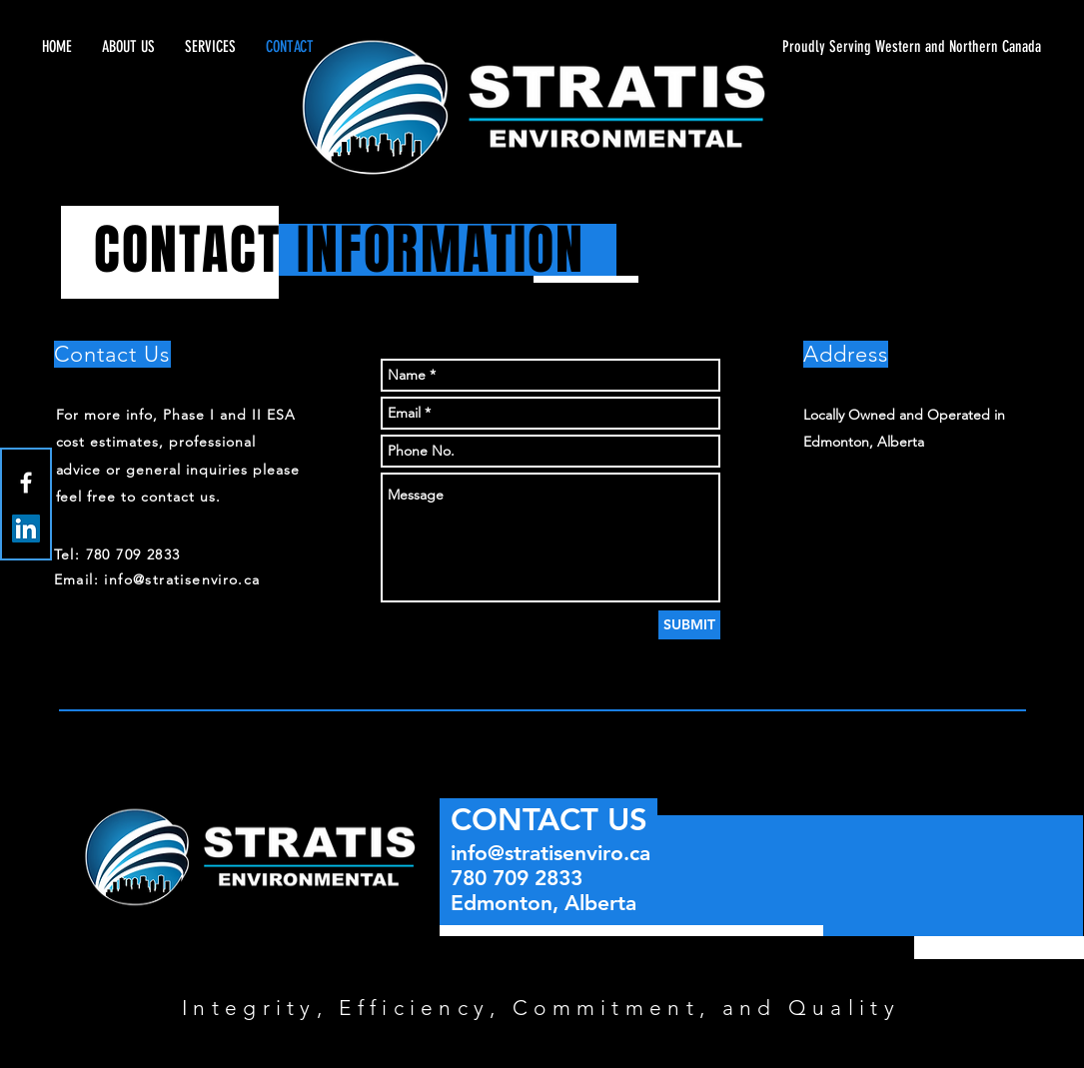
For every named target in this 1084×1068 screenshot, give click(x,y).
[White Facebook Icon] (26, 483)
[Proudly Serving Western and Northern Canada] (852, 47)
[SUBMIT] (689, 624)
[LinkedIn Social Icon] (26, 528)
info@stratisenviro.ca (550, 852)
